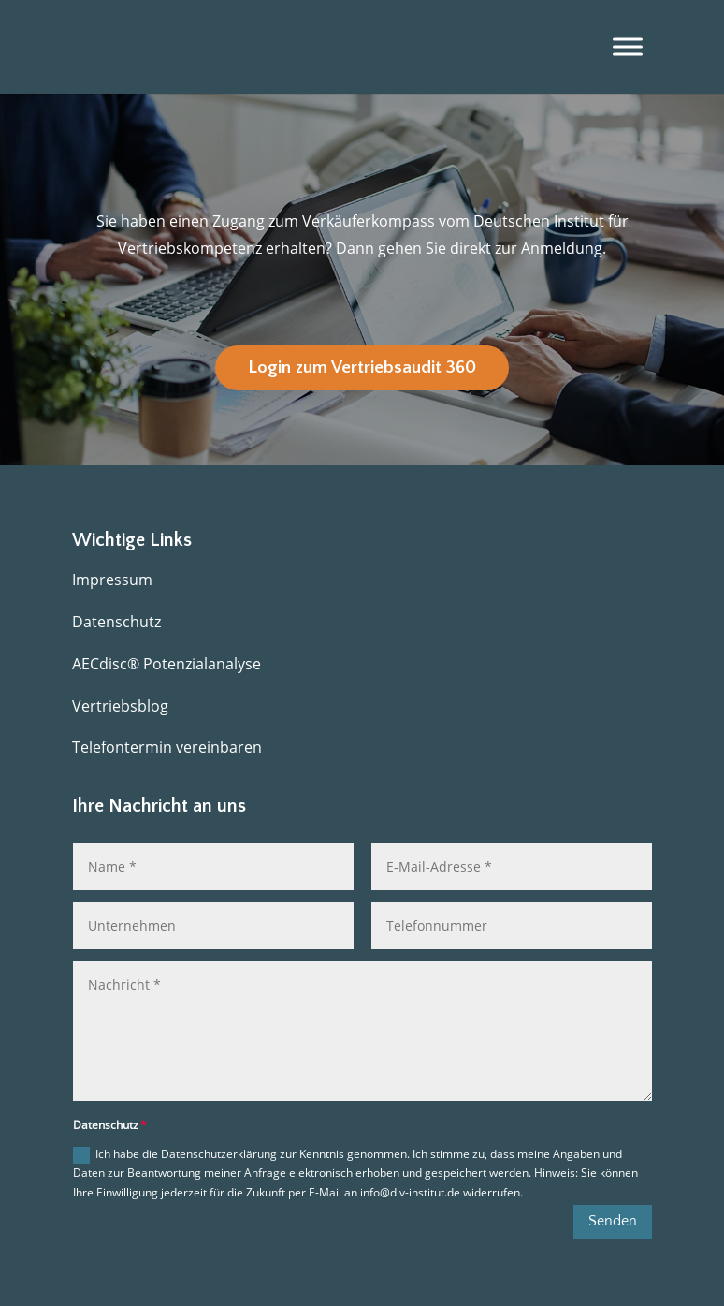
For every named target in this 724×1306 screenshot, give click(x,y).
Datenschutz (116, 621)
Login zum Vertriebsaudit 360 (362, 367)
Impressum (112, 579)
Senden (612, 1220)
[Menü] (628, 46)
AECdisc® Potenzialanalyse (166, 663)
